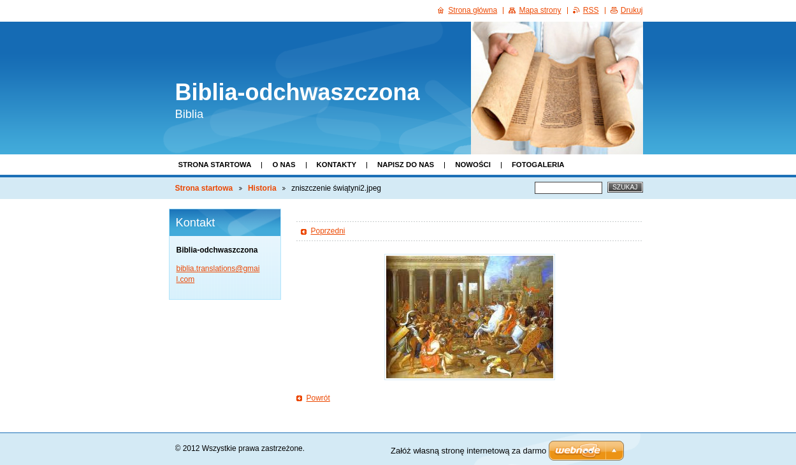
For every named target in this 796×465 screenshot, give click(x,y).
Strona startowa (215, 164)
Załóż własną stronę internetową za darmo (468, 450)
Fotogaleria (538, 164)
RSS (591, 10)
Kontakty (336, 164)
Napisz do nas (405, 164)
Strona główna (472, 10)
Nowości (473, 164)
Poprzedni (328, 230)
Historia (262, 188)
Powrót (318, 398)
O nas (283, 164)
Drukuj (632, 10)
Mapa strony (540, 10)
